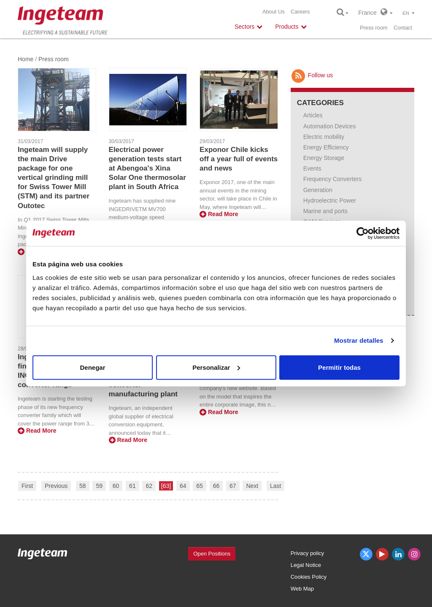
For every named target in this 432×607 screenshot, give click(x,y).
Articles (313, 115)
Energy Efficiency (326, 147)
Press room (373, 27)
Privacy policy (307, 553)
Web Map (302, 588)
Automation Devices (329, 126)
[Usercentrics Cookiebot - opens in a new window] (363, 233)
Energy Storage (323, 157)
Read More (219, 214)
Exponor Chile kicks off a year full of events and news (239, 159)
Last (275, 485)
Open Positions (211, 553)
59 (99, 485)
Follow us (312, 75)
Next (252, 485)
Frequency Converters (332, 179)
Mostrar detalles (358, 340)
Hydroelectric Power (329, 200)
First (27, 485)
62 (149, 485)
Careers (300, 11)
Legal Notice (306, 565)
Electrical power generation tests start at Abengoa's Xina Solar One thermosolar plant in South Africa (147, 168)
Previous (56, 485)
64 (183, 485)
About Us (273, 11)
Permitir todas (339, 367)
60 (116, 485)
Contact (403, 27)
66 (216, 485)
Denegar (92, 367)
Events (312, 168)
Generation (317, 190)
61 (132, 485)
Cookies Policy (309, 577)
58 (82, 485)
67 (233, 485)
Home (25, 59)
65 (199, 485)
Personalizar (216, 367)
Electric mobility (323, 136)
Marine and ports (325, 211)
